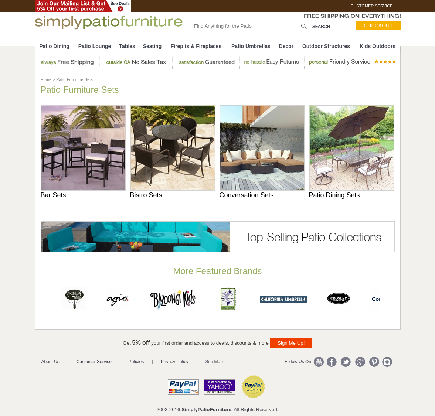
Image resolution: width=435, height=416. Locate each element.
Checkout (378, 25)
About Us (50, 361)
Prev (44, 301)
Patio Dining (54, 46)
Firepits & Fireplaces (196, 46)
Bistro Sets (146, 195)
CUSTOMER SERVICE (372, 6)
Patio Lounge (94, 46)
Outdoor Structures (326, 46)
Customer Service (94, 361)
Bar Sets (53, 195)
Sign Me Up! (291, 343)
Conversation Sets (247, 195)
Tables (127, 46)
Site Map (214, 361)
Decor (286, 46)
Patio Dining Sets (334, 195)
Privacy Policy (174, 361)
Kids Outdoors (377, 46)
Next (392, 301)
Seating (152, 46)
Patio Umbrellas (251, 46)
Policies (136, 361)
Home (46, 79)
